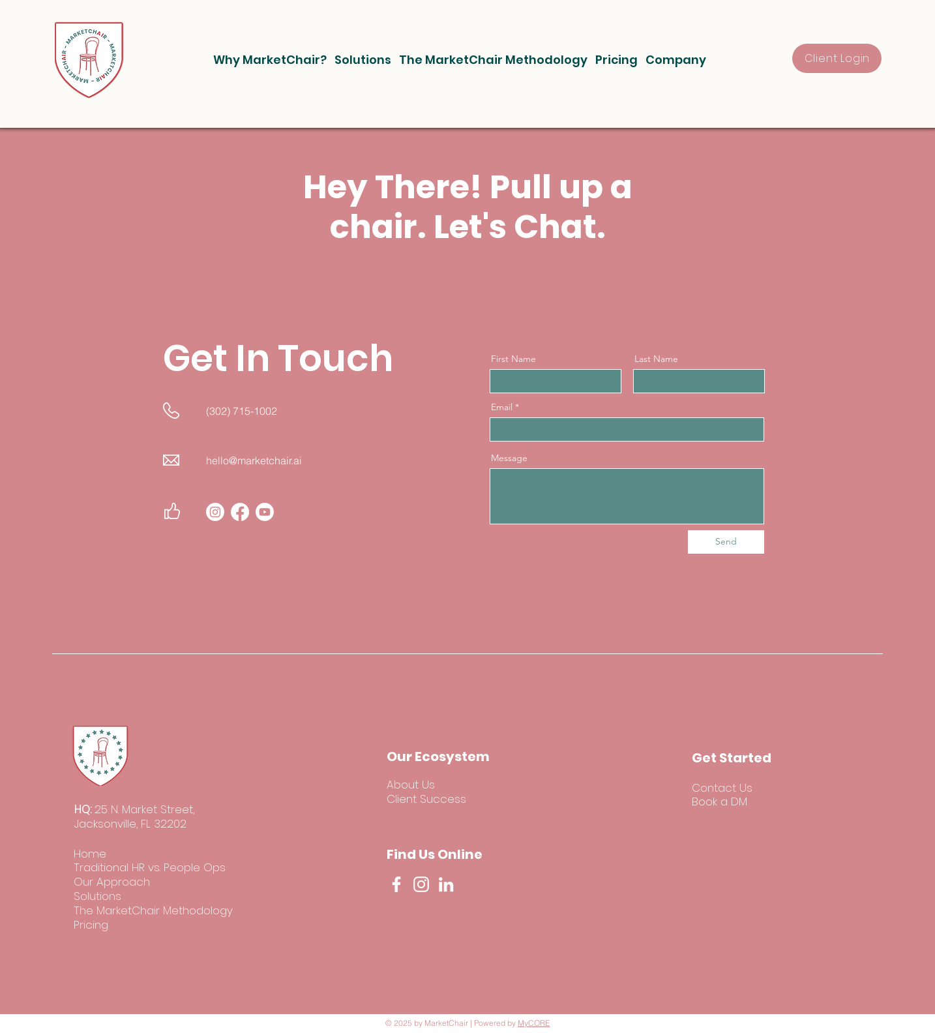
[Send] (726, 542)
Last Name (656, 358)
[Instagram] (421, 884)
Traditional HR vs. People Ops (150, 867)
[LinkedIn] (446, 884)
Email (501, 407)
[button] (270, 59)
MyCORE (534, 1023)
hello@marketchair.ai (254, 460)
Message (509, 457)
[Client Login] (837, 58)
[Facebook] (396, 884)
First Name (513, 358)
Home (90, 853)
